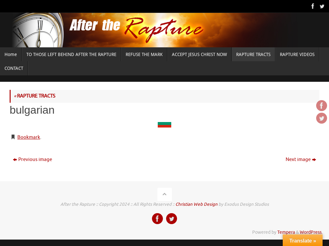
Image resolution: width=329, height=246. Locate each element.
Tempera (286, 232)
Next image (301, 159)
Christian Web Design (196, 204)
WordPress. (311, 232)
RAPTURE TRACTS (34, 96)
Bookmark (28, 137)
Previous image (32, 159)
